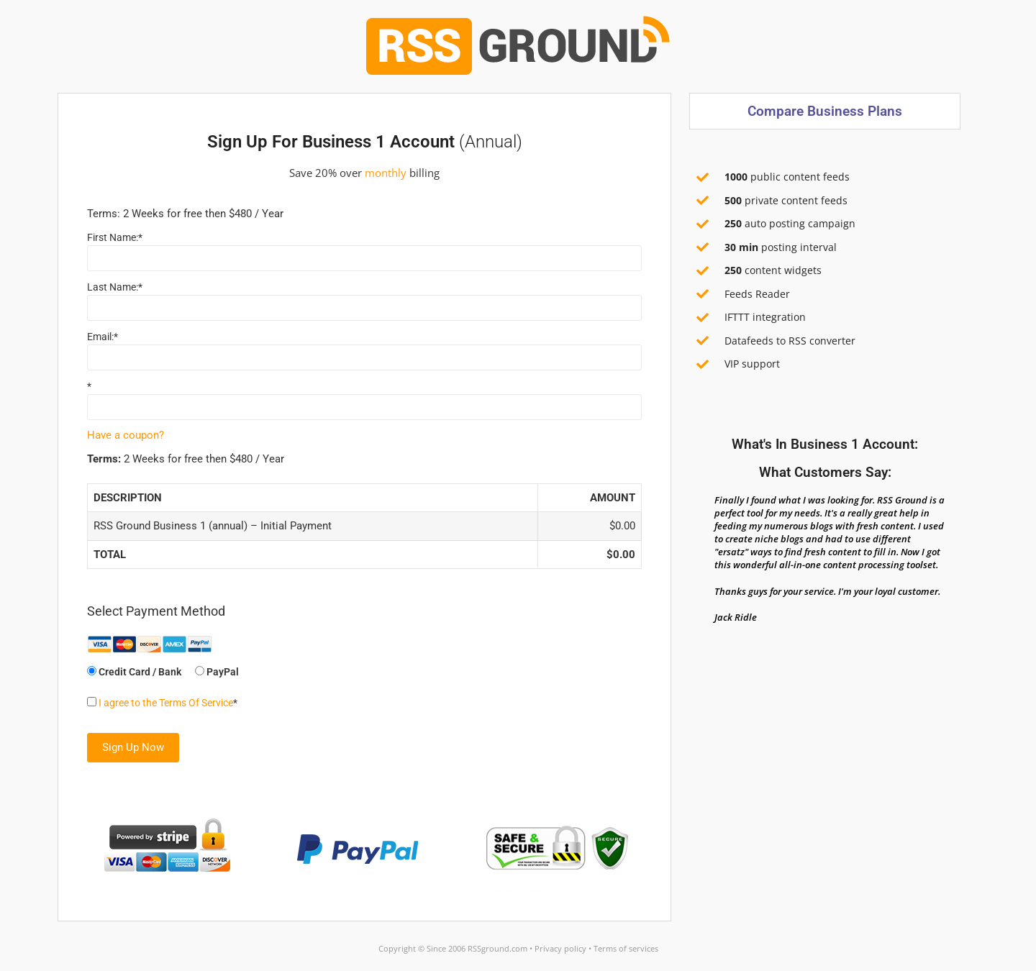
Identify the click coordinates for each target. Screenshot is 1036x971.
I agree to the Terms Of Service (166, 702)
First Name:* (114, 237)
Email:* (102, 336)
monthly (385, 172)
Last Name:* (114, 287)
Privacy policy (560, 948)
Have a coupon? (125, 435)
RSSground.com (497, 948)
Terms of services (626, 948)
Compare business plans (825, 111)
